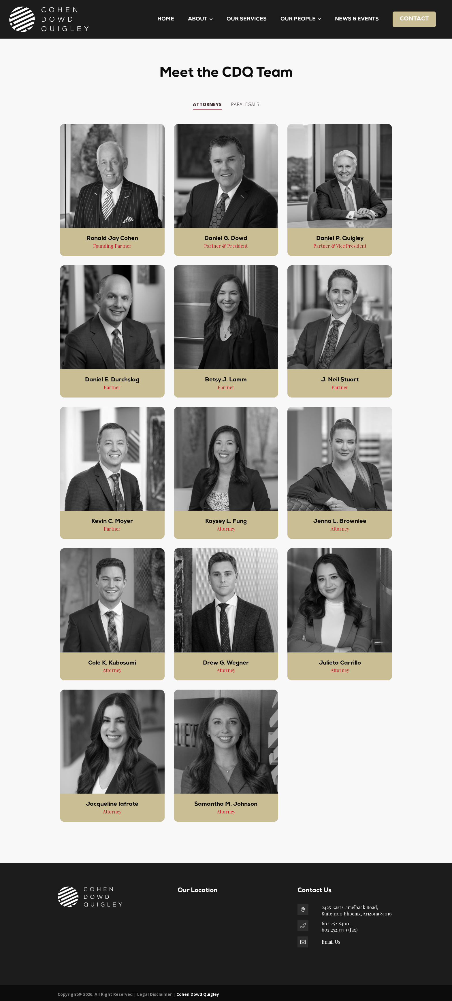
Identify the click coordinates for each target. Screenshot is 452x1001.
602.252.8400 (335, 923)
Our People (300, 19)
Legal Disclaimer (154, 994)
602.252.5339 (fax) (339, 930)
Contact (414, 19)
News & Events (357, 19)
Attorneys (207, 104)
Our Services (247, 19)
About (200, 19)
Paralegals (245, 104)
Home (165, 19)
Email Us (331, 942)
